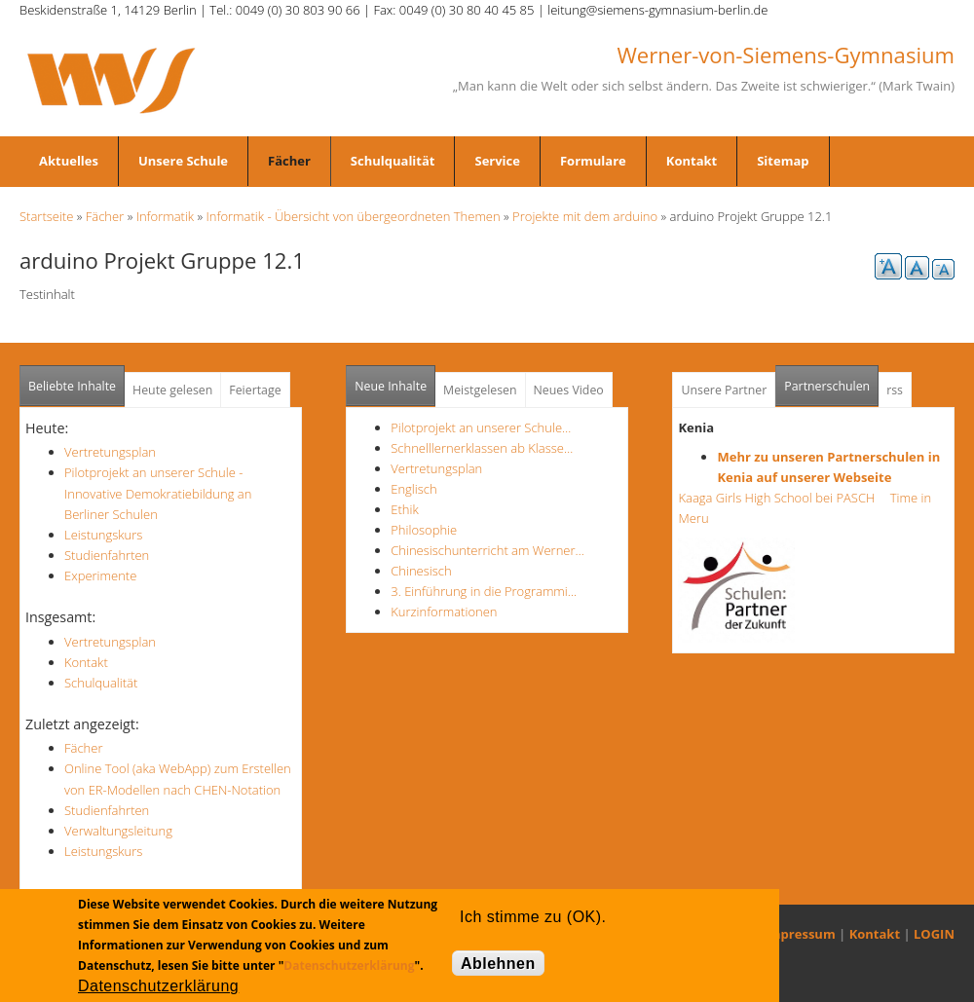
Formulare (593, 160)
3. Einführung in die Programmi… (484, 591)
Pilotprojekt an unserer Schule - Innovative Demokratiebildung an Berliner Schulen (157, 493)
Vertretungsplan (110, 452)
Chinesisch (421, 570)
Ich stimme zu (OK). (533, 917)
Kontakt (691, 160)
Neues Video (569, 390)
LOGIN (934, 934)
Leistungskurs (103, 534)
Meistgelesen (480, 390)
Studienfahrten (106, 555)
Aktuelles (68, 160)
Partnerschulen (831, 380)
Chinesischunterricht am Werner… (487, 550)
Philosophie (424, 529)
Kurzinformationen (444, 611)
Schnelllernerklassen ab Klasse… (482, 448)
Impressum (800, 934)
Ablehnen (498, 963)
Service (496, 160)
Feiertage (255, 390)
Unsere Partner (724, 390)
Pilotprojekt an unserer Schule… (481, 427)
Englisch (413, 489)
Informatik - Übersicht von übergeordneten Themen (353, 216)
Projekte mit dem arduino (584, 216)
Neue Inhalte (391, 386)
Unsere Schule (183, 160)
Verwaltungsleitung (118, 830)
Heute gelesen (172, 390)
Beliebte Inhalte (72, 386)
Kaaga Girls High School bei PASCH (782, 497)
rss (894, 390)
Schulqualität (393, 160)
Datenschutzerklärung (348, 965)
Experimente (100, 575)
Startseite (46, 216)
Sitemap (782, 160)
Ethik (404, 509)
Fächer (289, 160)
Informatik (165, 216)
